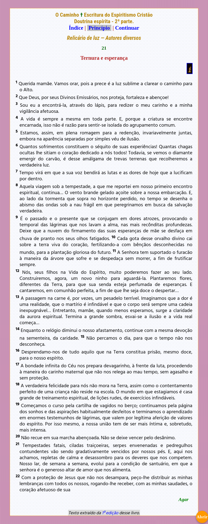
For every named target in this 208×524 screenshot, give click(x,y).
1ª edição (110, 512)
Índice (76, 28)
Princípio (99, 28)
